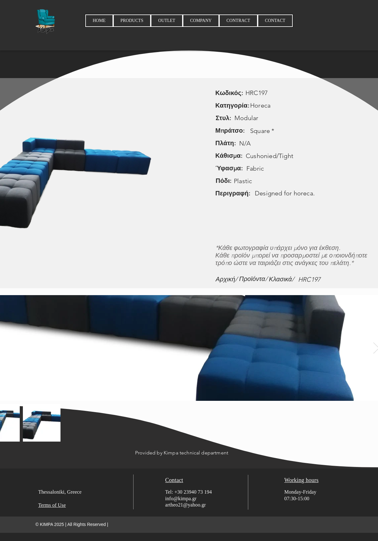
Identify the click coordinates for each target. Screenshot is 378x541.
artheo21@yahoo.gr (185, 504)
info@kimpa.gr (181, 498)
